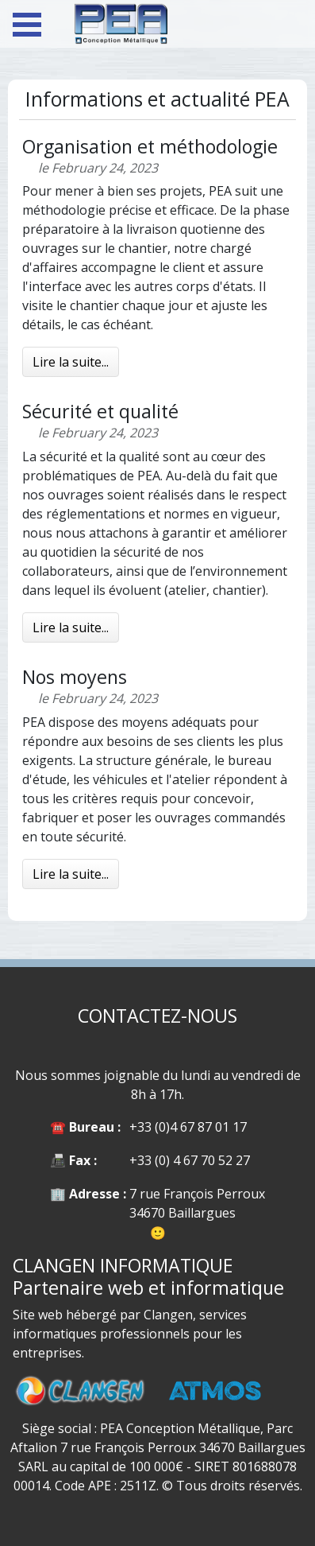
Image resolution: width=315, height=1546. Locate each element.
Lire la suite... (71, 362)
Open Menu (27, 25)
